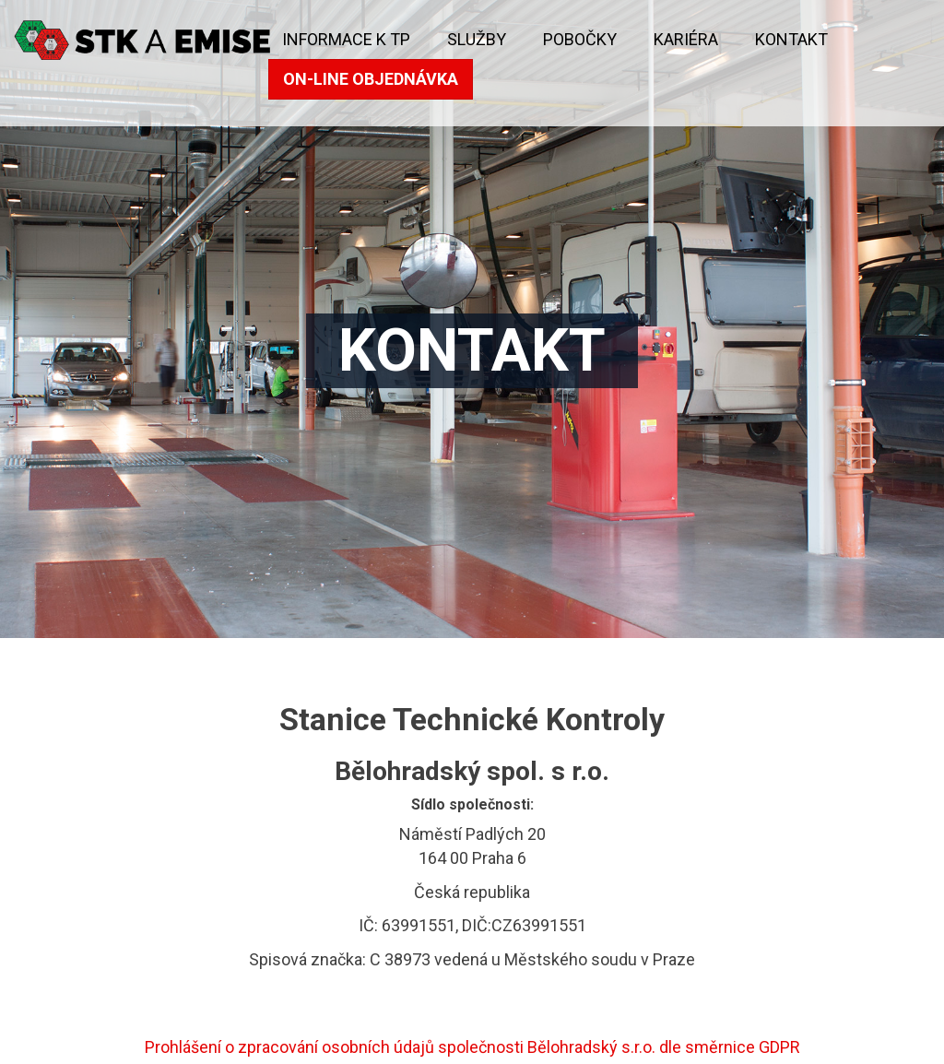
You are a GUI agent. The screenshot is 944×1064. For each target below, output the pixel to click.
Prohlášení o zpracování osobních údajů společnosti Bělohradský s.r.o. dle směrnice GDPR (472, 1047)
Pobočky (580, 39)
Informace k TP (346, 39)
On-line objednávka (370, 79)
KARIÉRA (686, 39)
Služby (476, 39)
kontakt (791, 39)
